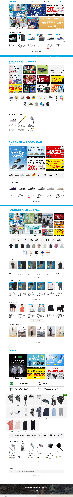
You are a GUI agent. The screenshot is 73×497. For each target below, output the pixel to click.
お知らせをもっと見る (36, 475)
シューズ (29, 56)
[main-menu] (63, 1)
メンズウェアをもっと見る (36, 277)
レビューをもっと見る (36, 461)
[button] (64, 41)
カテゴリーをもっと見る (36, 109)
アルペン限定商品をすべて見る (36, 51)
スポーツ (15, 56)
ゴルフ (57, 56)
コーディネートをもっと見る (36, 342)
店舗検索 (37, 490)
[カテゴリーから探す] (48, 1)
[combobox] (37, 1)
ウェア (43, 56)
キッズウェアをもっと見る (36, 320)
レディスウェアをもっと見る (36, 299)
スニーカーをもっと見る (36, 201)
